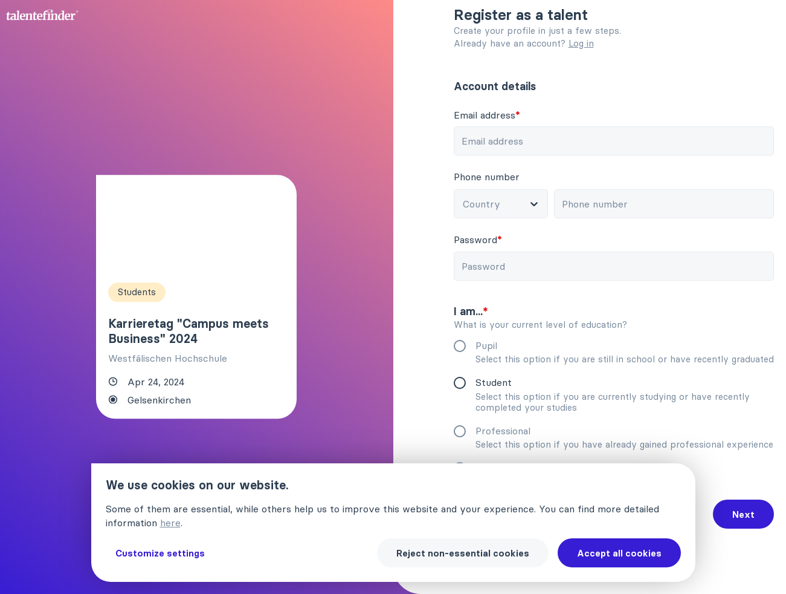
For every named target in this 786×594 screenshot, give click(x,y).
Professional (502, 431)
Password (478, 239)
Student (493, 382)
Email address (487, 115)
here (170, 523)
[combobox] (502, 204)
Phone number (487, 177)
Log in (581, 43)
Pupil (486, 345)
